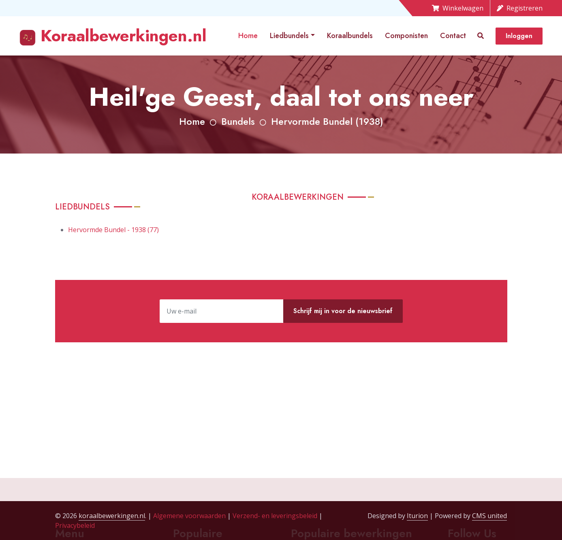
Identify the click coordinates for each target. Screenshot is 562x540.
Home (248, 35)
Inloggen (519, 36)
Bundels (238, 121)
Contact (453, 35)
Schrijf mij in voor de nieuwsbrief (343, 311)
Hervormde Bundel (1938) (327, 121)
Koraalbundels (350, 35)
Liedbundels (289, 35)
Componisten (406, 35)
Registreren (520, 8)
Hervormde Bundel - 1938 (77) (113, 229)
